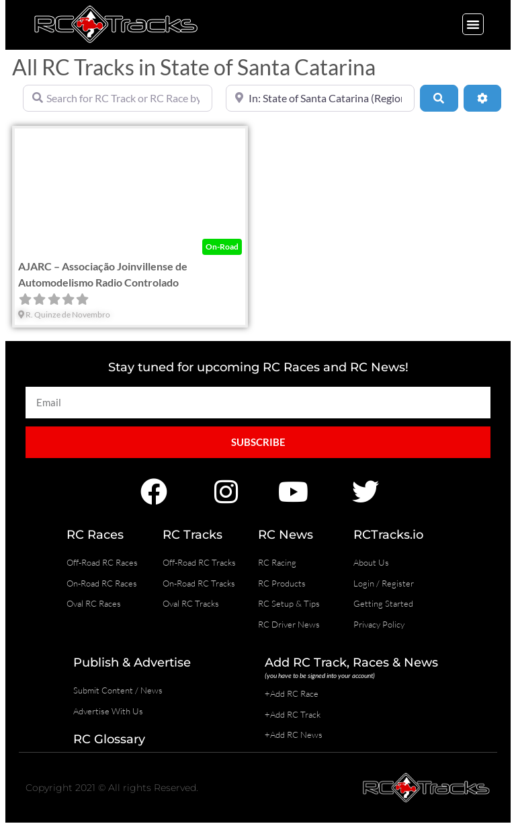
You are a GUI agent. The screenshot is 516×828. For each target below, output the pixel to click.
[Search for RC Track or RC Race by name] (117, 98)
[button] (473, 24)
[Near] (320, 98)
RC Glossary (109, 739)
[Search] (439, 98)
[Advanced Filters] (482, 98)
